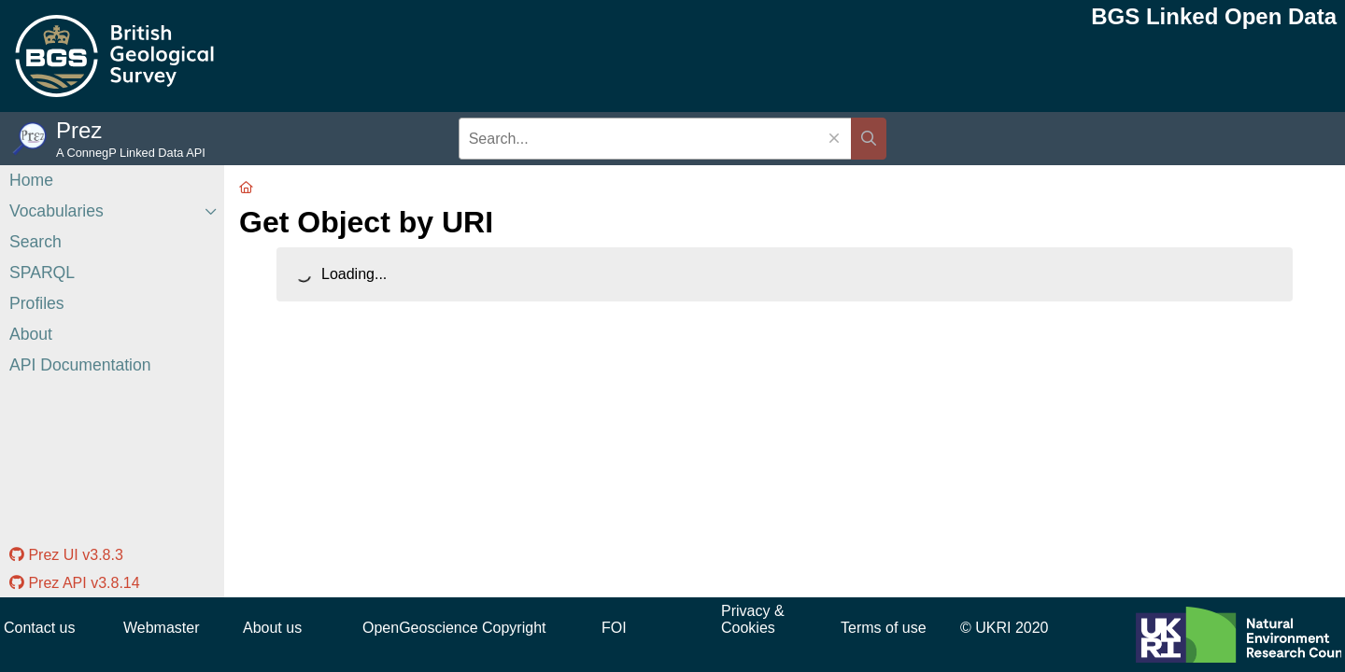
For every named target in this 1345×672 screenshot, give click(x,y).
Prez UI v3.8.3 (66, 555)
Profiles (36, 303)
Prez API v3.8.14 (74, 583)
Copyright (513, 628)
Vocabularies (56, 211)
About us (272, 628)
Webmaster (161, 628)
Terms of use (884, 628)
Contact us (39, 628)
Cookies (748, 628)
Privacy (745, 611)
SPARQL (42, 272)
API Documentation (80, 365)
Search (35, 241)
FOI (614, 628)
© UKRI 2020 (1004, 628)
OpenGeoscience (420, 628)
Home (31, 180)
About (30, 334)
